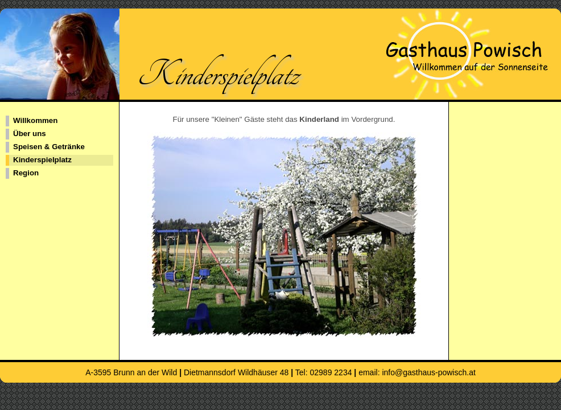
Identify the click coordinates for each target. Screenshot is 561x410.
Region (26, 173)
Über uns (29, 133)
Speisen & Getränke (49, 146)
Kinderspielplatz (42, 159)
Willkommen (35, 120)
